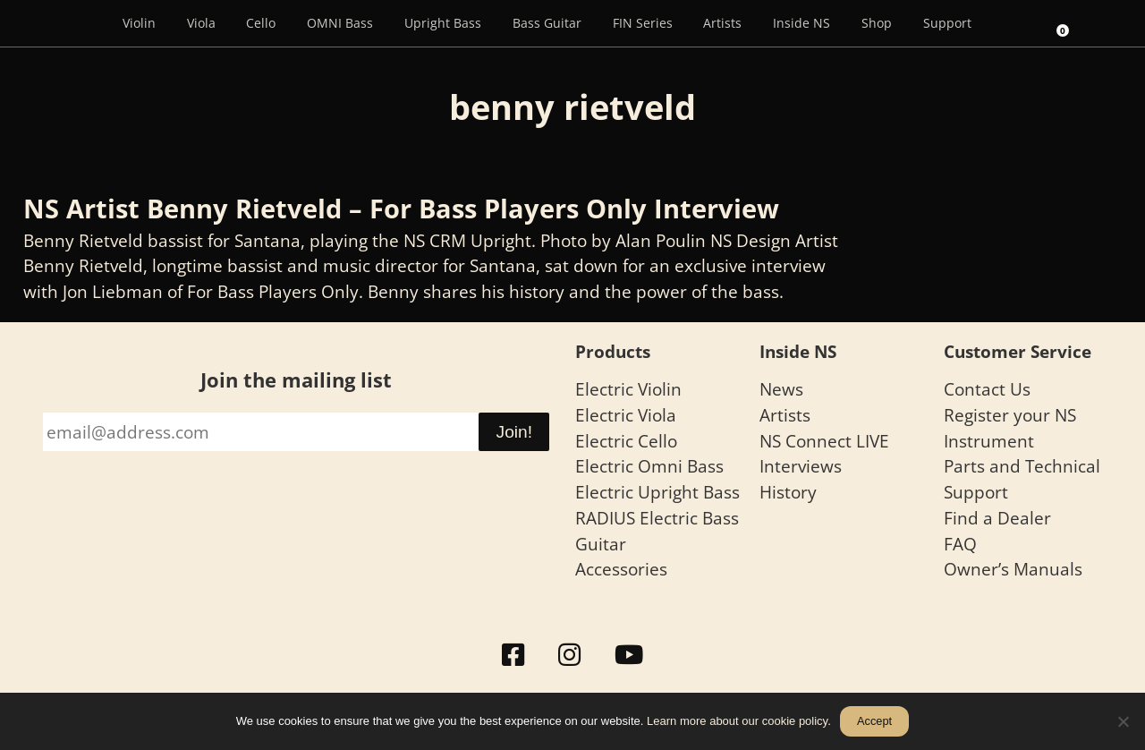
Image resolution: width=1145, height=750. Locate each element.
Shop (876, 22)
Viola (201, 22)
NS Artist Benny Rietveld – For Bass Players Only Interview (401, 208)
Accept (874, 721)
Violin (139, 22)
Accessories (621, 569)
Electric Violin (628, 389)
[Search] (1011, 23)
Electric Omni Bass (649, 466)
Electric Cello (626, 441)
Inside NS (801, 22)
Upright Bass (442, 22)
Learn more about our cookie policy (737, 721)
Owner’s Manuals (1013, 569)
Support (947, 22)
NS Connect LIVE (824, 441)
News (781, 389)
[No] (1123, 721)
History (788, 492)
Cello (261, 22)
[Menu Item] (81, 23)
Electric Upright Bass (657, 492)
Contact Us (987, 389)
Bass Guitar (547, 22)
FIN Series (643, 22)
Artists (722, 22)
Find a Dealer (997, 518)
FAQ (960, 544)
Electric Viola (625, 415)
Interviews (800, 466)
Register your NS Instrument (1010, 428)
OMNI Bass (340, 22)
